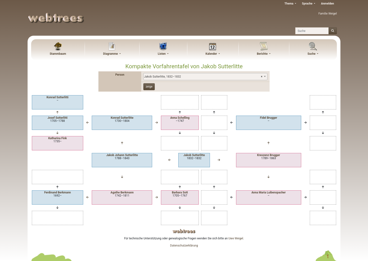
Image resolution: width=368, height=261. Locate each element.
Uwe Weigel (235, 238)
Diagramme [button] (111, 53)
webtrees (184, 231)
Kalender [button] (212, 53)
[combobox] (205, 76)
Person (119, 74)
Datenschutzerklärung (184, 245)
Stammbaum (58, 53)
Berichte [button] (262, 53)
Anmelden (327, 3)
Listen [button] (162, 53)
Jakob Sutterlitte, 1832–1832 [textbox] (203, 76)
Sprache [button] (307, 3)
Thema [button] (289, 3)
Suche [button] (311, 53)
